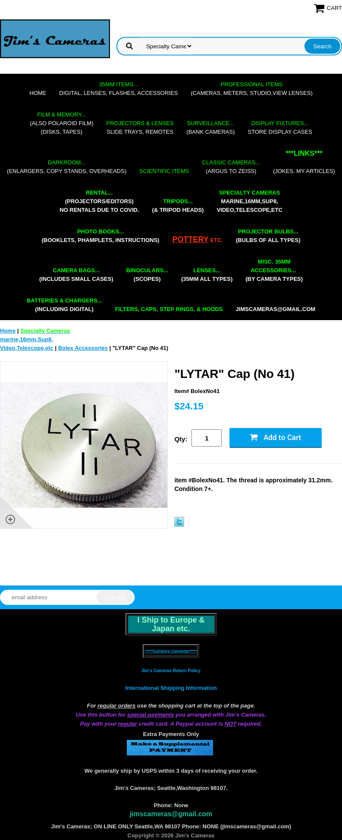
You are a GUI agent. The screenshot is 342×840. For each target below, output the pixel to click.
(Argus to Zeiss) (231, 166)
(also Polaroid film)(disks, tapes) (61, 123)
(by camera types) (274, 270)
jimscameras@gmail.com (276, 309)
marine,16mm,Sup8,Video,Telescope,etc (249, 201)
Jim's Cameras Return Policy (171, 670)
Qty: (180, 439)
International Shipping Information (170, 688)
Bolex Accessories (83, 348)
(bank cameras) (210, 127)
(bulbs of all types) (268, 235)
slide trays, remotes (140, 127)
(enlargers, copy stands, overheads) (66, 166)
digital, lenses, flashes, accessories (118, 88)
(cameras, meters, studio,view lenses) (251, 88)
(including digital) (64, 304)
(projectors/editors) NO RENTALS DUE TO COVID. (99, 201)
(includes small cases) (76, 274)
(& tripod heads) (178, 205)
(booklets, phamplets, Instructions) (100, 235)
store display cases (280, 127)
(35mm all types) (206, 274)
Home (37, 93)
